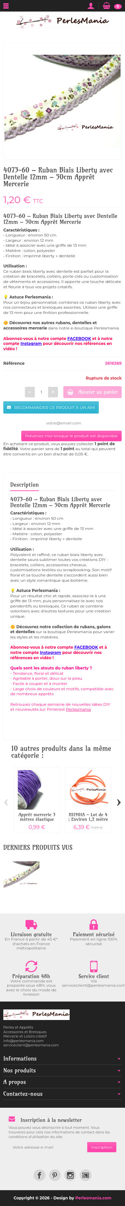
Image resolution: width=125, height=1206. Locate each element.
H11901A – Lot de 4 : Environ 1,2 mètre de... (88, 819)
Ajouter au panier (92, 392)
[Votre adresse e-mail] (48, 1147)
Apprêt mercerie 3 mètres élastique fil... (37, 819)
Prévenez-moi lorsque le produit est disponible (71, 435)
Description (24, 484)
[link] (39, 1175)
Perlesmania (78, 709)
